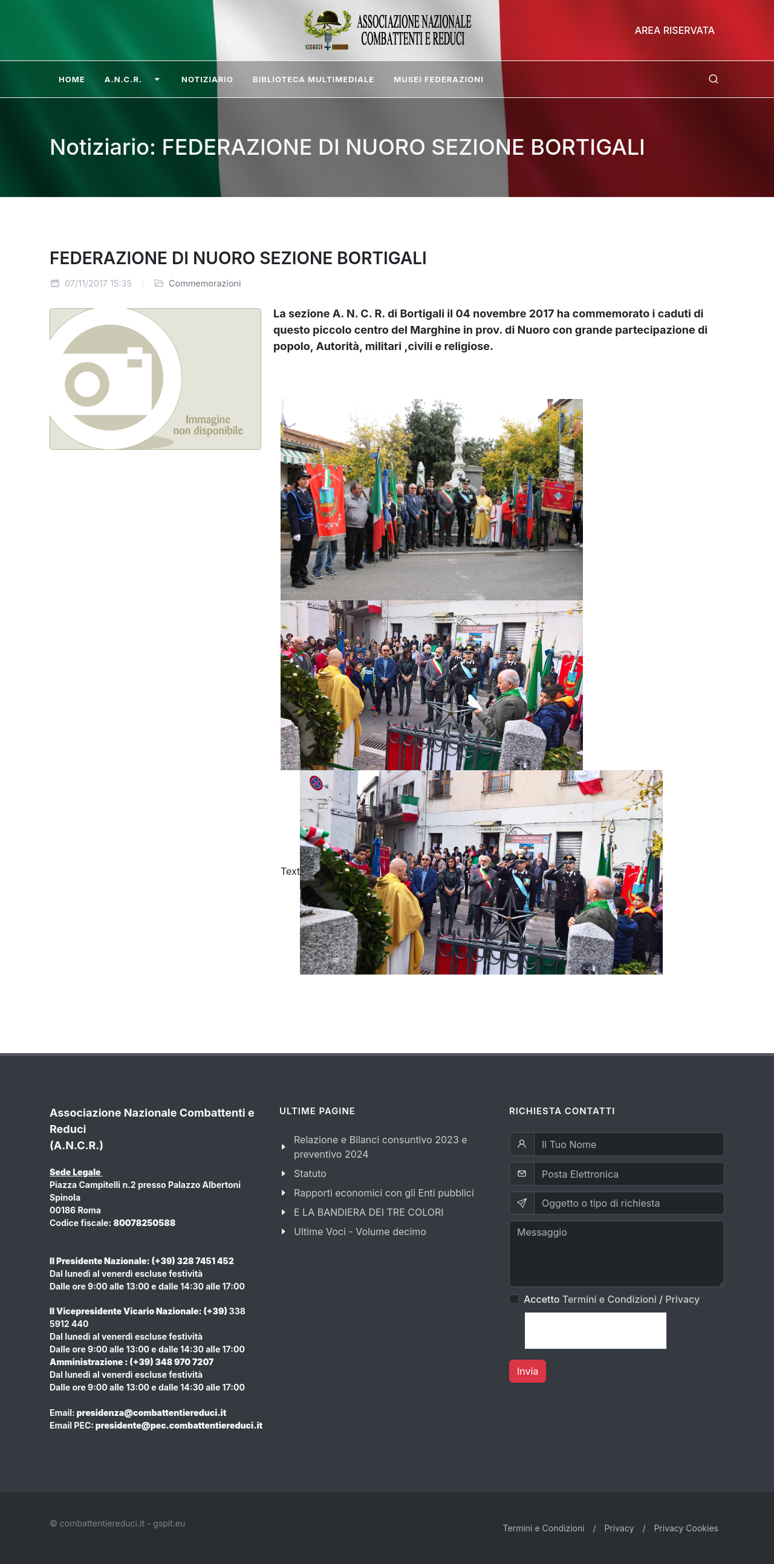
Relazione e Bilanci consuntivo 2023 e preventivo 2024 (380, 1147)
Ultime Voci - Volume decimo (360, 1231)
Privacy (682, 1299)
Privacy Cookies (686, 1528)
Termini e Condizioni (609, 1299)
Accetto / (612, 1299)
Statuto (310, 1173)
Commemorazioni (205, 283)
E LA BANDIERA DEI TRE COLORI (369, 1212)
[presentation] (595, 1331)
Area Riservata (675, 30)
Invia (527, 1371)
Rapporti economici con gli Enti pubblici (384, 1193)
